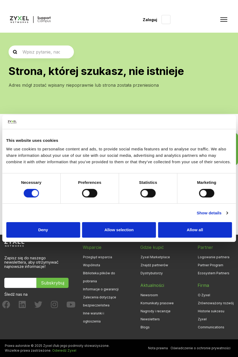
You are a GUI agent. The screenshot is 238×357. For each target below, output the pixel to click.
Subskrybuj (52, 283)
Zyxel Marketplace (155, 257)
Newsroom (149, 295)
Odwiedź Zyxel (64, 350)
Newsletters (150, 319)
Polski (166, 19)
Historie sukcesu (211, 311)
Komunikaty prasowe (157, 303)
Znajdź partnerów (154, 265)
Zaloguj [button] (150, 19)
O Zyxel (204, 295)
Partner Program (210, 265)
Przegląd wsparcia (97, 257)
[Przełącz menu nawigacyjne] (223, 19)
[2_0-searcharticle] (41, 51)
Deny (43, 229)
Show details (209, 213)
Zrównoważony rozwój (216, 303)
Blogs (145, 327)
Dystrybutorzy (152, 273)
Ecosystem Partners (213, 273)
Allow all (195, 229)
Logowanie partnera (213, 257)
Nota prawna (158, 348)
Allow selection (119, 229)
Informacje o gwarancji (101, 289)
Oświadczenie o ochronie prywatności (201, 348)
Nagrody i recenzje (156, 311)
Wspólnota (91, 265)
